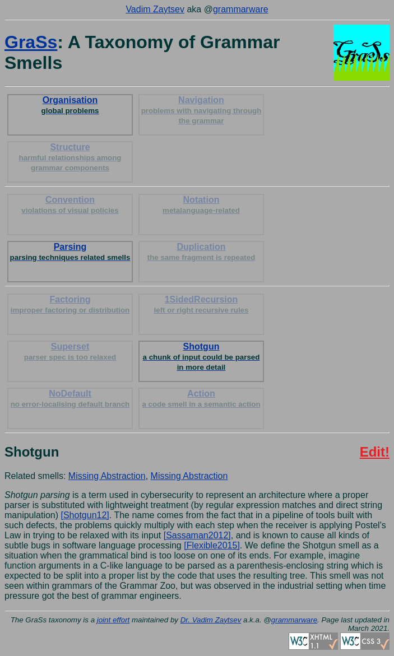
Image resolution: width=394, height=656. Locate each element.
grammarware (240, 9)
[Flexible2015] (212, 545)
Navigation (201, 110)
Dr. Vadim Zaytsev (211, 620)
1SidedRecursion (201, 304)
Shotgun (201, 356)
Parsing (70, 252)
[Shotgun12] (85, 515)
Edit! (375, 451)
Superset (70, 351)
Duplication (201, 252)
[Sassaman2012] (197, 535)
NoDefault (70, 398)
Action (201, 398)
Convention (69, 205)
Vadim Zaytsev (155, 9)
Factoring (70, 304)
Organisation (70, 105)
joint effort (113, 620)
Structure (70, 157)
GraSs (30, 42)
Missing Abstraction (107, 476)
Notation (201, 205)
